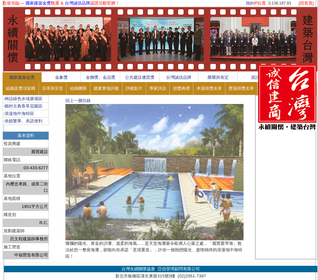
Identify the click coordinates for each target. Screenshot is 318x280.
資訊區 (257, 77)
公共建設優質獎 (139, 77)
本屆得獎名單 (209, 88)
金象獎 (61, 77)
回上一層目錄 (78, 100)
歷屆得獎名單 (241, 88)
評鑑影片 (134, 88)
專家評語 (157, 88)
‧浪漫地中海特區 (18, 113)
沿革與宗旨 (52, 88)
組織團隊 (78, 88)
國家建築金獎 (22, 77)
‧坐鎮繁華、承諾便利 (22, 121)
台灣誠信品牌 (178, 77)
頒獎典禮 (181, 88)
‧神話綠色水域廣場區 (22, 98)
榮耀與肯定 (218, 77)
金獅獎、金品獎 (100, 77)
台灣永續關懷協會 (138, 268)
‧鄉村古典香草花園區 (22, 106)
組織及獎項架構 (20, 88)
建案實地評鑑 (106, 88)
